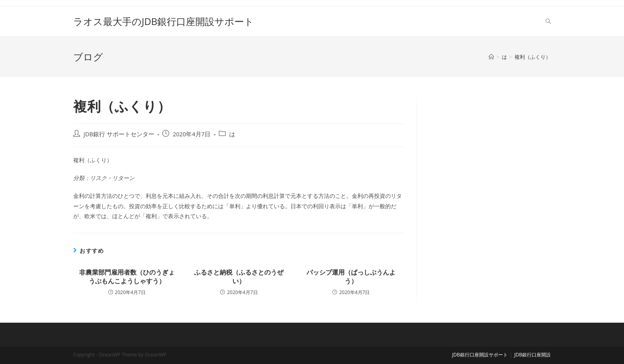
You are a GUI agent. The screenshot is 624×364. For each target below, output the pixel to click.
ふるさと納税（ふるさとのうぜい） (238, 276)
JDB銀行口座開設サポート (480, 354)
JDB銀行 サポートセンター (119, 134)
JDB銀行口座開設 (532, 354)
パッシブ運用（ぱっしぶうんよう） (351, 276)
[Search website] (548, 21)
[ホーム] (491, 56)
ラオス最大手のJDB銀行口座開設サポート (163, 21)
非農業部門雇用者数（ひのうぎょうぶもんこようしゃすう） (127, 276)
